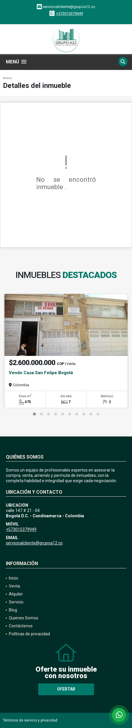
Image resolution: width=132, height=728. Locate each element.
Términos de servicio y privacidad (30, 720)
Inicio (7, 78)
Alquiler (16, 594)
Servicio (16, 602)
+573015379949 (69, 13)
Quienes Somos (23, 618)
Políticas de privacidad (29, 634)
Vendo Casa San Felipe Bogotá (41, 372)
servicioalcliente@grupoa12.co (34, 543)
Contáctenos (21, 626)
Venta (14, 586)
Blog (13, 610)
